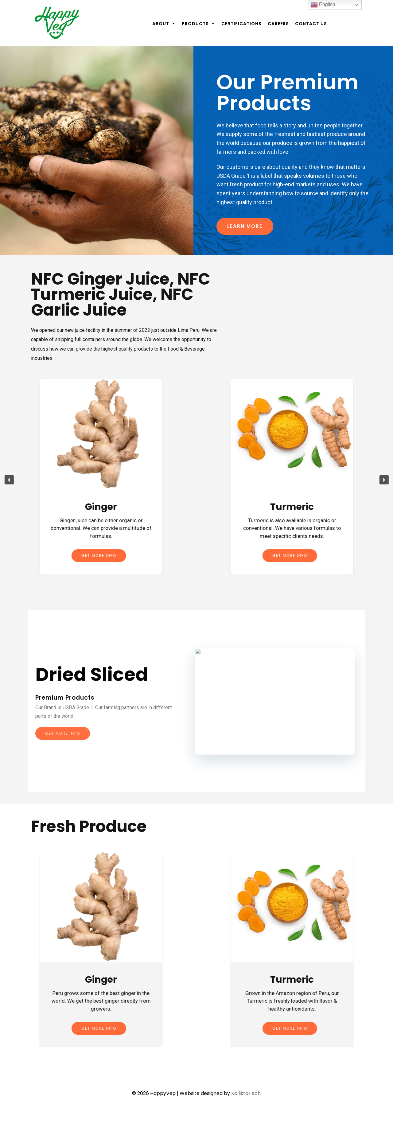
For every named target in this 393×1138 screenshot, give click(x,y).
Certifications (241, 24)
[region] (196, 150)
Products (198, 23)
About (164, 23)
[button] (9, 479)
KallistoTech (246, 1093)
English (322, 5)
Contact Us (311, 24)
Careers (278, 24)
